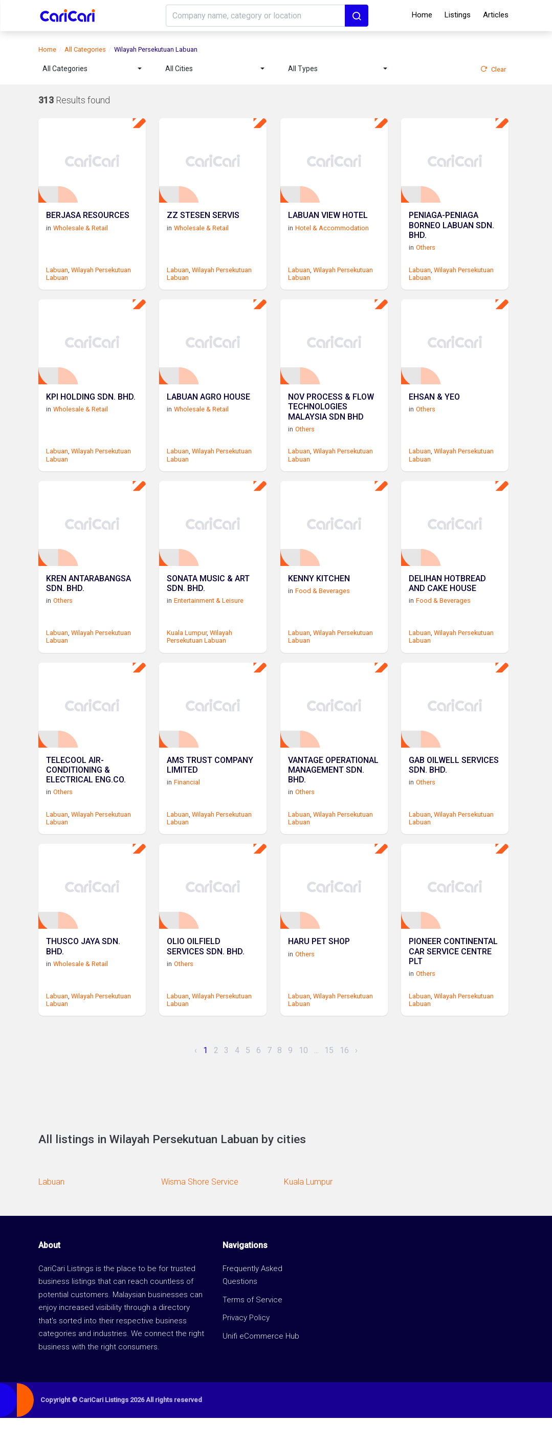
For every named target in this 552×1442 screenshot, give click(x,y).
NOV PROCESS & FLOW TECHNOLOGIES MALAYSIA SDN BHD (331, 417)
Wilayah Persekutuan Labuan (199, 651)
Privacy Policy (246, 1341)
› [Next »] (356, 1074)
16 (344, 1074)
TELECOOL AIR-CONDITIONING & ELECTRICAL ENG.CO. (86, 790)
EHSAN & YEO (434, 408)
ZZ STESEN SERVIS (203, 222)
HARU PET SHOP (319, 967)
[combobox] (92, 68)
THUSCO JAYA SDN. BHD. (83, 971)
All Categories (85, 49)
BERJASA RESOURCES (87, 222)
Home (422, 14)
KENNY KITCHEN (319, 594)
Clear (493, 69)
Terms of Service (252, 1323)
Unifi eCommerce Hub (261, 1359)
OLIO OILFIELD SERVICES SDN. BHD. (206, 971)
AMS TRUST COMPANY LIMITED (210, 785)
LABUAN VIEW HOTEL (328, 222)
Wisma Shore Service (199, 1206)
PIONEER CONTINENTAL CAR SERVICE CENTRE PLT (453, 976)
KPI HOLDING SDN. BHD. (91, 408)
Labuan (57, 274)
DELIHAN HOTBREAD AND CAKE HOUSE (447, 599)
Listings (458, 14)
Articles (496, 14)
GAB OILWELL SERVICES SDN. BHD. (454, 785)
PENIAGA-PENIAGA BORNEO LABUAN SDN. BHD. (451, 231)
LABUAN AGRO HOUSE (208, 408)
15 (329, 1074)
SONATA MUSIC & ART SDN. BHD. (208, 599)
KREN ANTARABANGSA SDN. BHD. (88, 599)
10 (303, 1074)
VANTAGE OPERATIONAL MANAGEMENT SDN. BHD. (333, 790)
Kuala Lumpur (187, 647)
